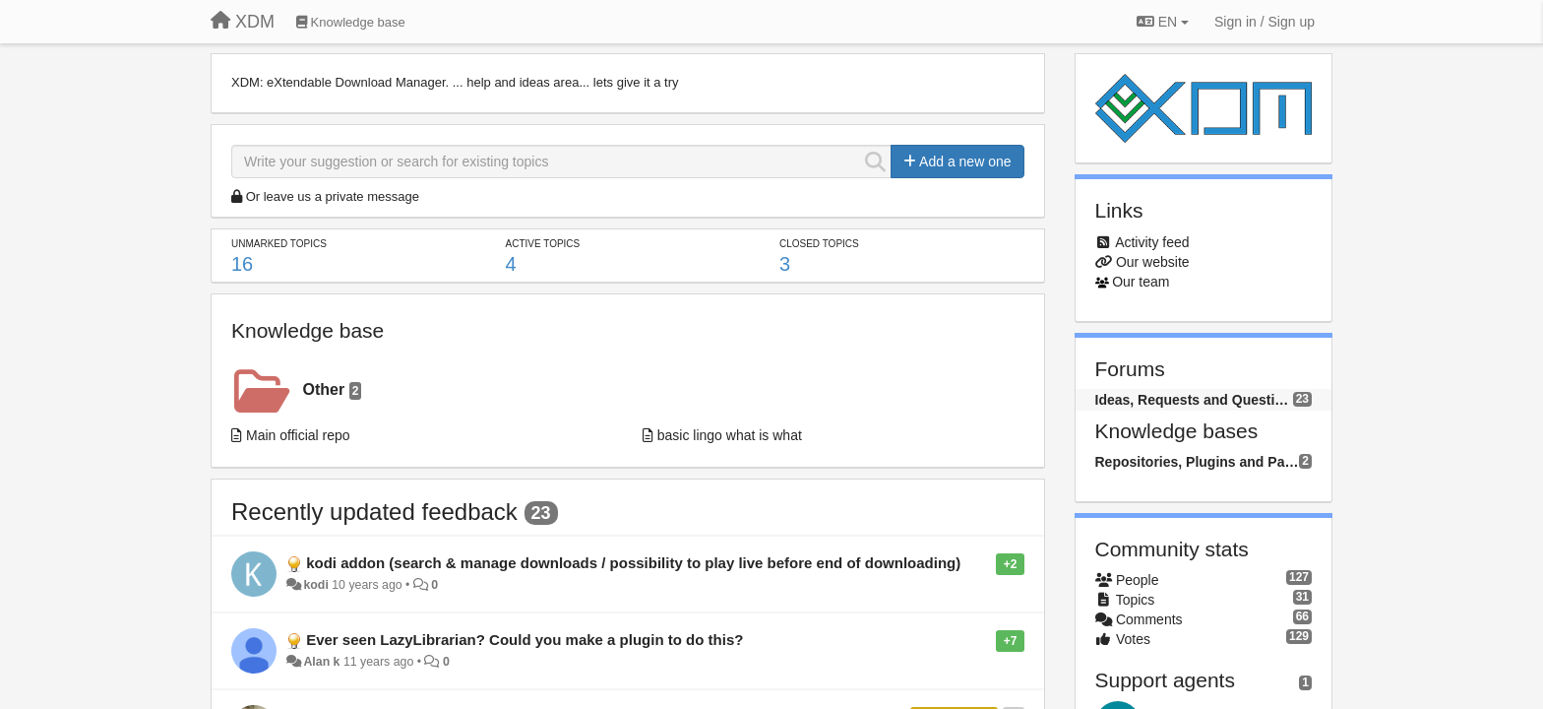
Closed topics (819, 243)
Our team (1140, 282)
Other (332, 390)
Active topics (542, 243)
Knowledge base (307, 330)
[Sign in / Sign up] (1264, 21)
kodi (315, 585)
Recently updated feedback (374, 511)
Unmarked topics (279, 243)
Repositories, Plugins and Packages (1197, 462)
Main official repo (298, 435)
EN (1163, 22)
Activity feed (1152, 242)
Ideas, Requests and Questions (1194, 400)
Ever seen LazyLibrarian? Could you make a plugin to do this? (524, 639)
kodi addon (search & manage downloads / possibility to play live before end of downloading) (633, 562)
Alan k (321, 662)
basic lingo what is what (729, 435)
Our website (1153, 262)
